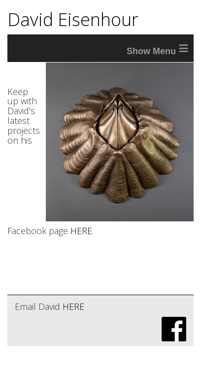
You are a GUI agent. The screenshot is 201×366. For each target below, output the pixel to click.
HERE (81, 231)
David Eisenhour (72, 19)
